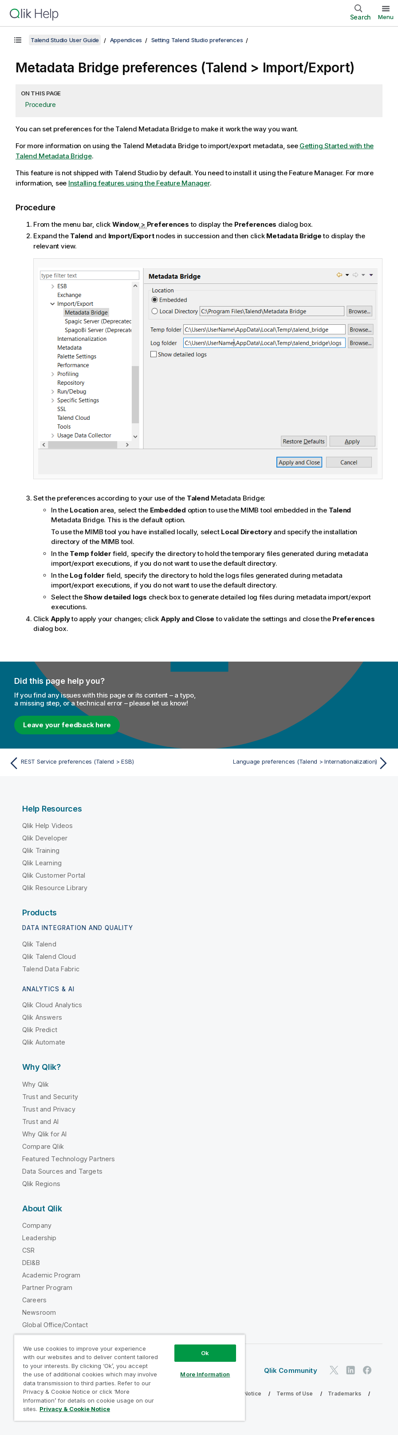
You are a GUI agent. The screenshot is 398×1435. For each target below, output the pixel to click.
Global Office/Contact (55, 1325)
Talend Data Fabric (50, 969)
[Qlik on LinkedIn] (350, 1370)
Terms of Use (294, 1393)
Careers (34, 1300)
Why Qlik (35, 1084)
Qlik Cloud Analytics (52, 1005)
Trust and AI (40, 1121)
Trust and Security (50, 1096)
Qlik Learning (42, 863)
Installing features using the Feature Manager (139, 183)
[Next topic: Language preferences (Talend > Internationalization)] (297, 763)
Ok (205, 1352)
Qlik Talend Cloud (49, 956)
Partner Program (47, 1287)
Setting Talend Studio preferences (197, 39)
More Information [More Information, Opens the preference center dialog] (205, 1374)
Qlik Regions (41, 1183)
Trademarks (344, 1393)
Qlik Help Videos (47, 825)
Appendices (126, 39)
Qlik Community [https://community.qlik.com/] (290, 1370)
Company (36, 1225)
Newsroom (39, 1312)
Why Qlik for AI (44, 1134)
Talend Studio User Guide (65, 39)
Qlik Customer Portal (53, 875)
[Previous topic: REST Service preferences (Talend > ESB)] (101, 763)
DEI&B (31, 1262)
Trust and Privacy (48, 1109)
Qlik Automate (43, 1042)
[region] (129, 1377)
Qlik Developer (44, 838)
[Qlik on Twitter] (334, 1370)
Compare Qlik (43, 1146)
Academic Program (51, 1275)
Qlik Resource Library (54, 887)
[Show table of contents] (17, 40)
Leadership (39, 1238)
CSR (28, 1250)
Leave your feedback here (67, 725)
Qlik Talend (39, 944)
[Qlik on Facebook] (367, 1370)
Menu (386, 16)
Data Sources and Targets (62, 1171)
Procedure (40, 104)
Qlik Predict (39, 1029)
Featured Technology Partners (68, 1159)
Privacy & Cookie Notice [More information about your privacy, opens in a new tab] (74, 1408)
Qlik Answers (42, 1017)
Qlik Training (40, 850)
